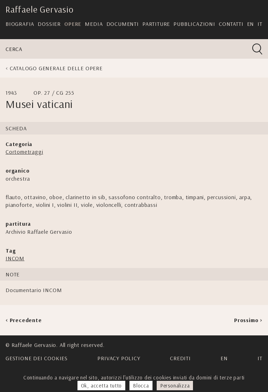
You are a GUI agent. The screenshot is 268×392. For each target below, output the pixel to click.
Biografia (20, 23)
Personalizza (175, 385)
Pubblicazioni (194, 23)
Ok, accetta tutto (101, 385)
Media (94, 23)
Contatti (231, 23)
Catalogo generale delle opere (56, 68)
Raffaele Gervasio (40, 9)
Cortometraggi (24, 151)
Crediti (180, 358)
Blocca (141, 385)
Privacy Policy (118, 358)
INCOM (15, 258)
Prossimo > (248, 320)
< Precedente (24, 320)
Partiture (156, 23)
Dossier (49, 23)
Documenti (122, 23)
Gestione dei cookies (37, 358)
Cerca (14, 48)
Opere (72, 23)
